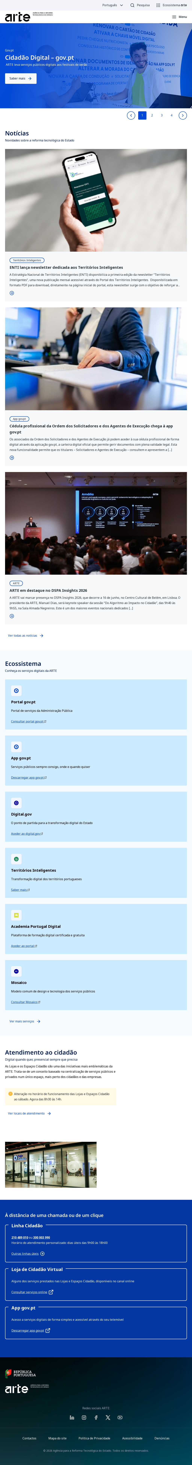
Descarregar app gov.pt (28, 777)
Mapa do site (57, 1438)
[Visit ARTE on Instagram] (84, 1418)
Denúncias (162, 1438)
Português (113, 5)
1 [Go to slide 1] (142, 115)
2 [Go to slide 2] (152, 115)
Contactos (29, 1438)
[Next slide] (183, 115)
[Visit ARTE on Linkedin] (72, 1418)
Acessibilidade (132, 1438)
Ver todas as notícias (22, 635)
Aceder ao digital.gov (27, 834)
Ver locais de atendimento (26, 1115)
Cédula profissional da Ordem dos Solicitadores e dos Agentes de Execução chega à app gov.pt (91, 429)
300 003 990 (41, 1237)
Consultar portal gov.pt (28, 721)
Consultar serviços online (32, 1292)
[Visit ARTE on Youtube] (120, 1418)
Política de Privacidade (94, 1438)
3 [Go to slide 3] (162, 115)
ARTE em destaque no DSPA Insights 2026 (48, 590)
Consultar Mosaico (25, 1002)
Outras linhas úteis (28, 1253)
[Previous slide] (131, 115)
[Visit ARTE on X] (108, 1418)
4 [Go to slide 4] (171, 115)
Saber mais (21, 78)
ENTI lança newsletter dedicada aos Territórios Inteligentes (67, 267)
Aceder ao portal (24, 946)
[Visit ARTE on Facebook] (96, 1418)
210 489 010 (19, 1237)
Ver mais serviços (25, 1021)
